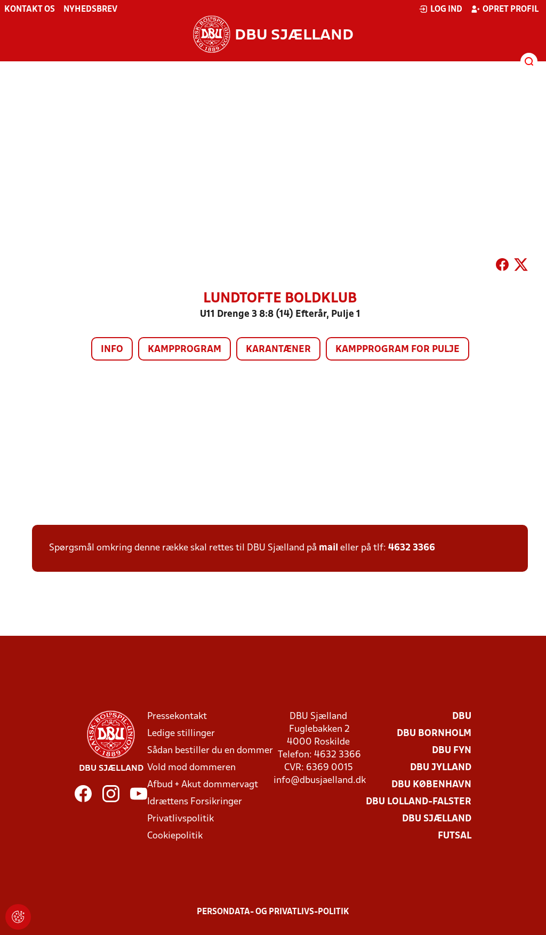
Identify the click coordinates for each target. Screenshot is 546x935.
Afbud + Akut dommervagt (202, 784)
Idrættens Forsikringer (194, 801)
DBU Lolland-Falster (418, 801)
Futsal (454, 836)
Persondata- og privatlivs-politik (273, 912)
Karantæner (278, 349)
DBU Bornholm (434, 733)
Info (112, 349)
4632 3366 (411, 548)
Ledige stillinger (181, 733)
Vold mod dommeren (191, 767)
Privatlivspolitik (180, 819)
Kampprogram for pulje (397, 349)
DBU (461, 716)
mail (328, 548)
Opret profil (505, 9)
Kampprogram (184, 349)
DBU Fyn (451, 750)
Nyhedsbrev (90, 9)
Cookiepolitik (175, 836)
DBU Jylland (440, 767)
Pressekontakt (177, 716)
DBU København (431, 784)
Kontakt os (29, 9)
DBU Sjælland (436, 819)
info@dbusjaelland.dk (320, 780)
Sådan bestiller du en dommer (210, 750)
